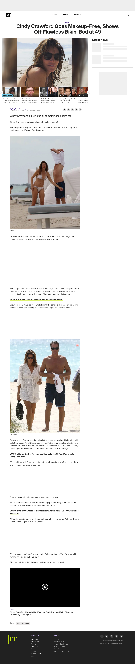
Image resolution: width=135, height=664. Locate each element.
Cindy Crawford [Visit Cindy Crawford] (23, 623)
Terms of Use (59, 639)
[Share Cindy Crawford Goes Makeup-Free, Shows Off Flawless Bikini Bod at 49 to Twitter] (68, 110)
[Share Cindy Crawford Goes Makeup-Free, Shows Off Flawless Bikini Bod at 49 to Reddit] (72, 110)
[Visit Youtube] (116, 637)
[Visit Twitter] (106, 637)
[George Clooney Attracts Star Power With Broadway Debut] (67, 95)
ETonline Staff (36, 654)
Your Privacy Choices (62, 649)
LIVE (55, 15)
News (67, 22)
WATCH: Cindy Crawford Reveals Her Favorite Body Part (36, 299)
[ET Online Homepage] (8, 15)
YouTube (34, 646)
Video (65, 15)
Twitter (33, 644)
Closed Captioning (61, 644)
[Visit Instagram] (111, 637)
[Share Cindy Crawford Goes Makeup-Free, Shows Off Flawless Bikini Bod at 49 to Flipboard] (76, 110)
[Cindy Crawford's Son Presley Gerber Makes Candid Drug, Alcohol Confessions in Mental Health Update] (48, 95)
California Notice (60, 646)
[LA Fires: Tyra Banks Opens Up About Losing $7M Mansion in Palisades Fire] (86, 95)
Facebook (34, 639)
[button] (45, 587)
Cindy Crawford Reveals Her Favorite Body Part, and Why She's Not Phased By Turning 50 (42, 613)
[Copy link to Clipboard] (80, 110)
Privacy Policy (59, 642)
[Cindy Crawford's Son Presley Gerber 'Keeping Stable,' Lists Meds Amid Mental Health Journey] (29, 95)
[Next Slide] (88, 92)
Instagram (35, 642)
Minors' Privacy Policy (62, 651)
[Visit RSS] (121, 637)
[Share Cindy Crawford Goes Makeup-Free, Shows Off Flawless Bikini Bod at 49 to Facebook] (64, 110)
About (33, 651)
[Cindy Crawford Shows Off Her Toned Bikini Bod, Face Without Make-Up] (11, 95)
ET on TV (34, 649)
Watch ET (77, 15)
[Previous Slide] (1, 92)
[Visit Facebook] (102, 637)
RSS (32, 656)
